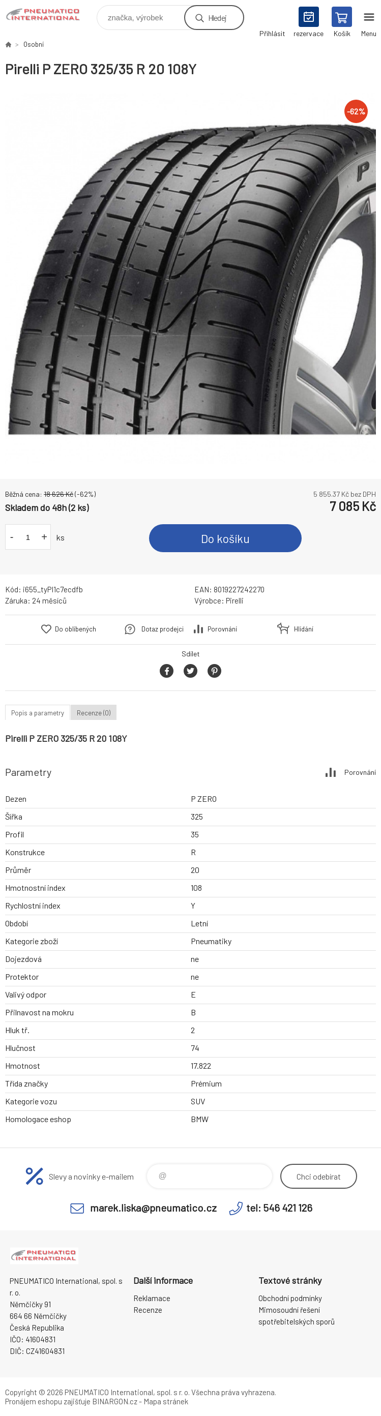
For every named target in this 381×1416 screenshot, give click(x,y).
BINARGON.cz (114, 1401)
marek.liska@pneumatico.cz (153, 1207)
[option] (190, 278)
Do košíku (225, 538)
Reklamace (151, 1298)
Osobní (33, 44)
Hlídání (303, 629)
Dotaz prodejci (162, 629)
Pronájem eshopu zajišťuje (48, 1401)
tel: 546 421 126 (279, 1207)
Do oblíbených (75, 629)
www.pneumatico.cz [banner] (50, 15)
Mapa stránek (165, 1401)
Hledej (217, 17)
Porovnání (222, 629)
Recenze (147, 1309)
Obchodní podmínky (290, 1298)
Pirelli (235, 600)
